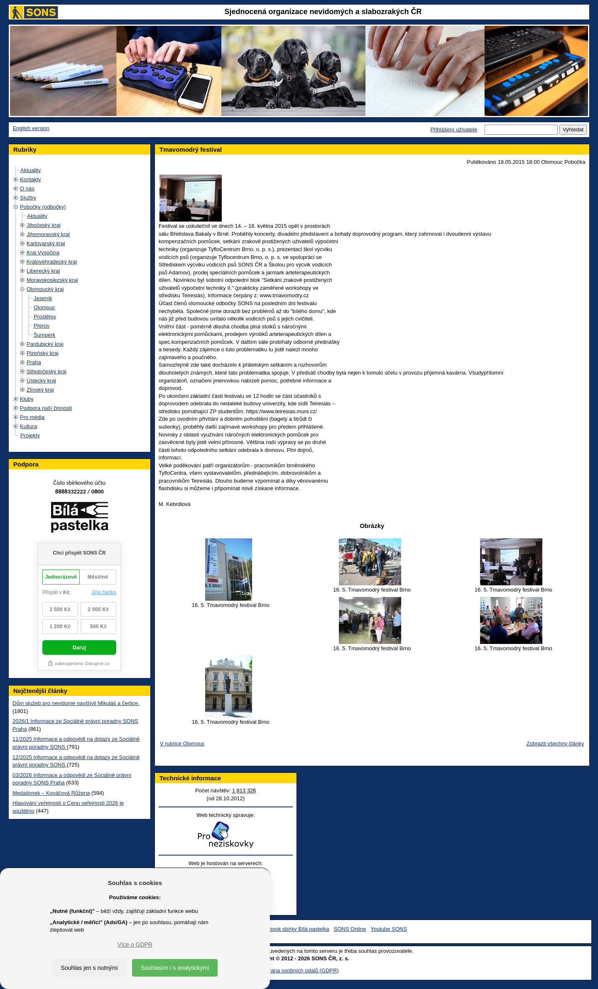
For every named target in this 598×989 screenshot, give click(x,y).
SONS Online (350, 929)
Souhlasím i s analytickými (175, 967)
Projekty (30, 435)
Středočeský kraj (46, 371)
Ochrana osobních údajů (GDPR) (298, 970)
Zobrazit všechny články (555, 743)
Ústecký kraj (41, 380)
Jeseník (43, 298)
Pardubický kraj (45, 344)
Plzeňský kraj (43, 353)
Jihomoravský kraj (48, 234)
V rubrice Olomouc (182, 743)
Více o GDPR (135, 944)
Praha (34, 362)
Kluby (27, 399)
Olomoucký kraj (45, 289)
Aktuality (30, 170)
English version (31, 128)
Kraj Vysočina (43, 252)
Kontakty (30, 179)
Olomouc (44, 307)
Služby (28, 198)
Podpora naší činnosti (46, 408)
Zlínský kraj (40, 390)
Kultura (28, 426)
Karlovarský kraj (46, 243)
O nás (27, 188)
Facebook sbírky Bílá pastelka (293, 929)
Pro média (32, 417)
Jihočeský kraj (44, 225)
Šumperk (44, 335)
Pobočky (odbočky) (43, 207)
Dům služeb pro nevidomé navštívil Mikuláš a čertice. (76, 703)
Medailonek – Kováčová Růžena (51, 793)
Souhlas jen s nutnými (89, 967)
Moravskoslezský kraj (52, 280)
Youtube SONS (388, 929)
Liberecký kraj (43, 271)
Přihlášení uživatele (453, 129)
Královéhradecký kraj (52, 262)
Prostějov (45, 316)
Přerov (41, 326)
